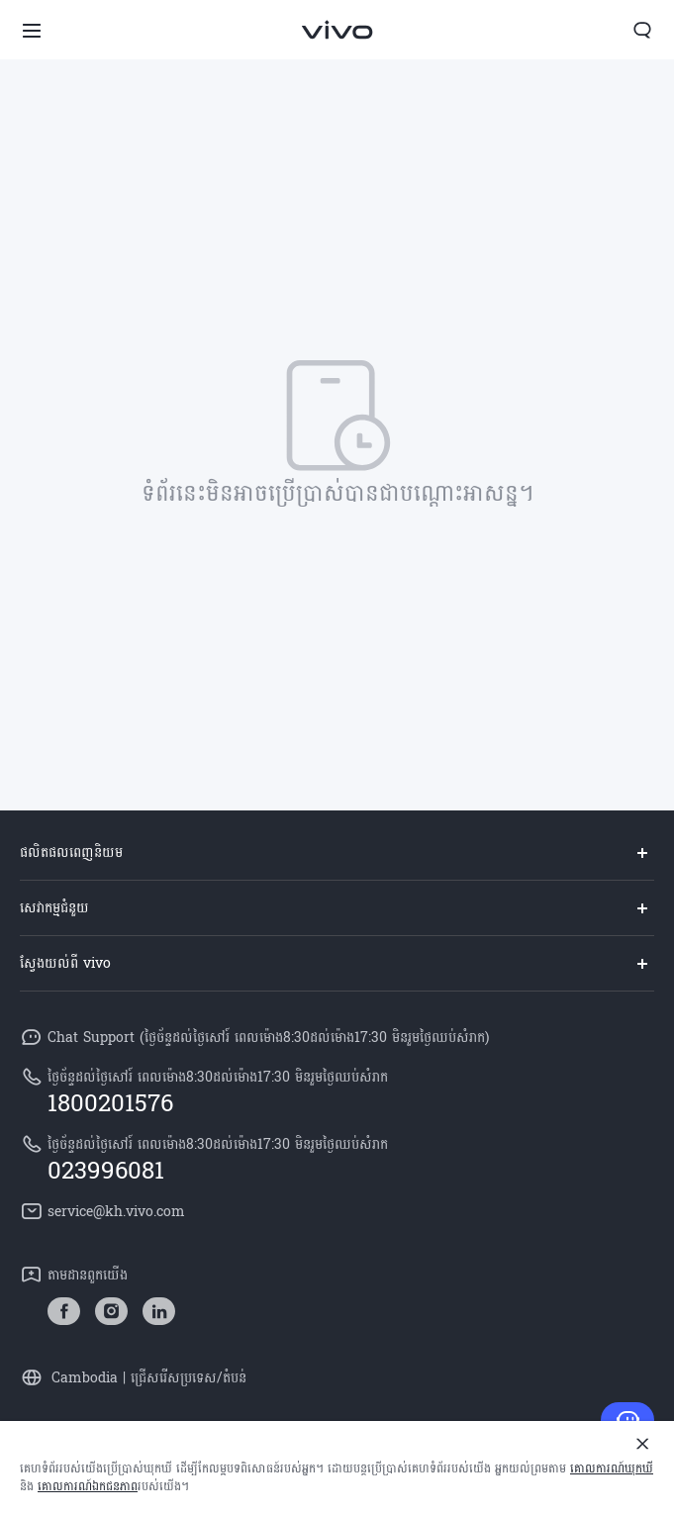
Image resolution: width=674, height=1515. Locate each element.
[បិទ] (642, 1444)
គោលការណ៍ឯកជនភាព (88, 1486)
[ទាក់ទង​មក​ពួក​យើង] (627, 1420)
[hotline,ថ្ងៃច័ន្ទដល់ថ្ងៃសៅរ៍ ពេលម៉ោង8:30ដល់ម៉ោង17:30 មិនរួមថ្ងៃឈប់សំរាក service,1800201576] (337, 1090)
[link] (64, 1311)
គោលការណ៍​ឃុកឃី (611, 1468)
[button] (31, 29)
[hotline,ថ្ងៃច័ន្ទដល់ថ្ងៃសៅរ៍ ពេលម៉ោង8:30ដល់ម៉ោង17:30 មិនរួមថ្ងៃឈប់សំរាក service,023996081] (337, 1158)
